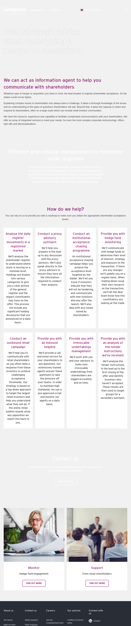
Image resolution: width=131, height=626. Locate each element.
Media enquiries (31, 620)
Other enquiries (31, 625)
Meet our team (10, 625)
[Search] (125, 10)
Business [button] (57, 10)
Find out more (65, 481)
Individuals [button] (39, 10)
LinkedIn (94, 620)
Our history (8, 620)
